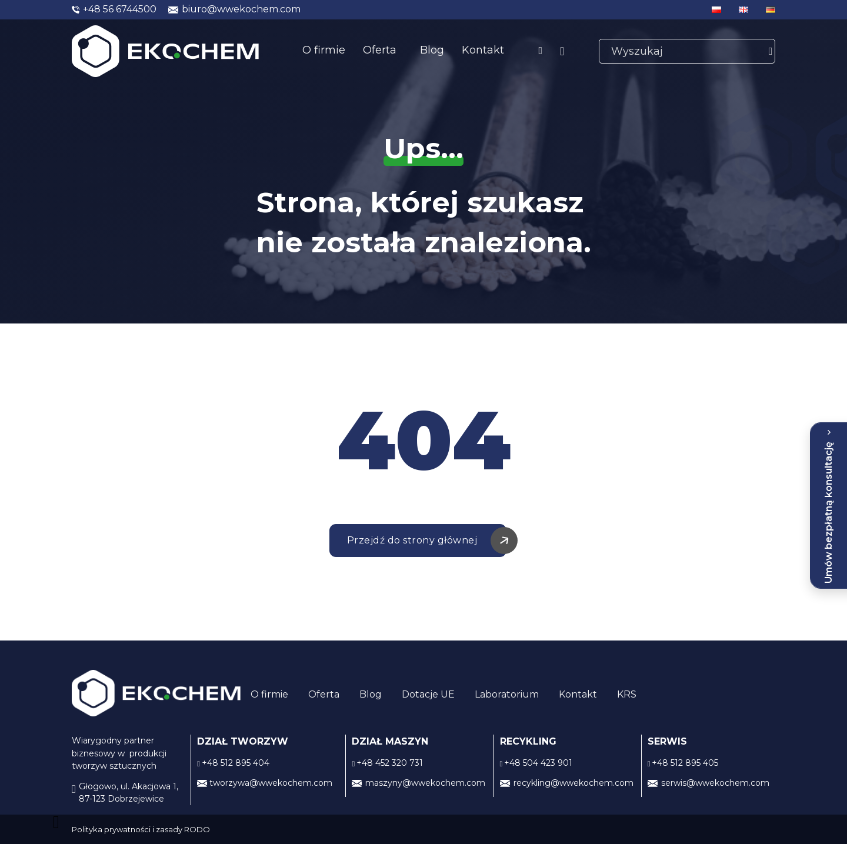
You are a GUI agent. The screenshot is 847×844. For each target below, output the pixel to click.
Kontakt (483, 50)
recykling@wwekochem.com (573, 783)
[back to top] (59, 822)
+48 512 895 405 (685, 763)
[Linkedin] (562, 51)
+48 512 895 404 (235, 763)
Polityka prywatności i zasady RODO (141, 829)
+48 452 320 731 (389, 763)
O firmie (323, 50)
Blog (432, 50)
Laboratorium (507, 694)
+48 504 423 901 (538, 763)
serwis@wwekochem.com (715, 783)
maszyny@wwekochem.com (425, 783)
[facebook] (540, 51)
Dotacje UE (428, 694)
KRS (626, 694)
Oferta (379, 50)
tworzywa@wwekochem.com (270, 783)
